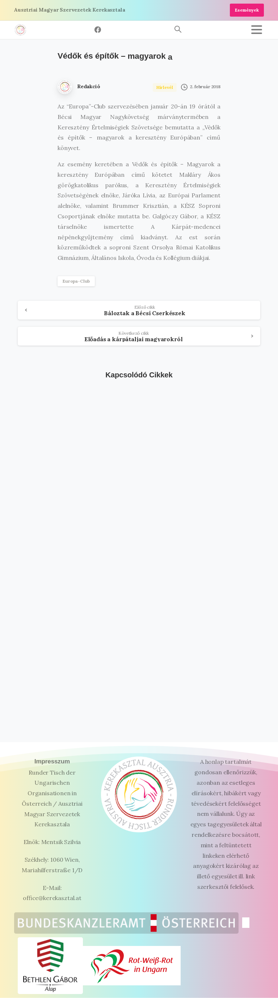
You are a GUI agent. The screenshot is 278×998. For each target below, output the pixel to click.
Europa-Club (76, 281)
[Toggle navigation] (256, 29)
